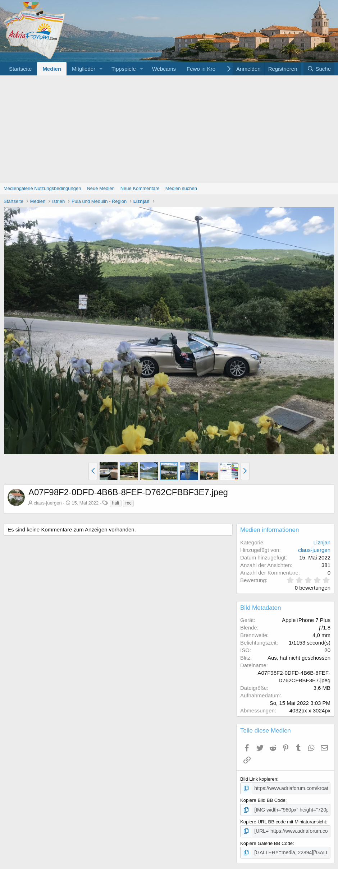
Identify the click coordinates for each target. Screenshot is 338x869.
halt (115, 503)
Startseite (20, 69)
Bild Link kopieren (258, 779)
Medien (51, 69)
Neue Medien (100, 188)
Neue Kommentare (140, 188)
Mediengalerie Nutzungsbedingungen (42, 188)
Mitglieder (83, 69)
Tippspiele (123, 69)
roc (128, 503)
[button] (101, 68)
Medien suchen (181, 188)
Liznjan (321, 542)
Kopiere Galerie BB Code (266, 842)
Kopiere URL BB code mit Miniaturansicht (283, 820)
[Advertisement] (169, 129)
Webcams (164, 69)
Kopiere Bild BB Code (263, 800)
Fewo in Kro (201, 69)
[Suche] (318, 68)
